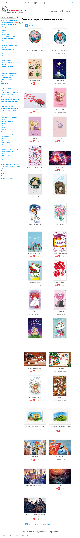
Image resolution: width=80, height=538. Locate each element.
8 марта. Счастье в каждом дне (35, 167)
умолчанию (33, 23)
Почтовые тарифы (40, 3)
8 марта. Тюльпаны (35, 282)
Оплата (7, 3)
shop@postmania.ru (52, 11)
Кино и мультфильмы (8, 94)
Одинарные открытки (8, 104)
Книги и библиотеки (8, 49)
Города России (6, 90)
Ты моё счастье (60, 109)
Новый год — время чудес (35, 368)
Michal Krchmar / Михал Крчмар (60, 50)
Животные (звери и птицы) (9, 45)
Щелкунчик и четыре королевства (35, 485)
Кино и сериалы (6, 147)
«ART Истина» (6, 86)
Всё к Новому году (7, 176)
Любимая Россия (60, 196)
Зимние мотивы (6, 77)
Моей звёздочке (60, 80)
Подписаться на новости (72, 9)
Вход (73, 3)
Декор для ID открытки (8, 115)
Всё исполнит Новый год (35, 397)
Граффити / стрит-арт (8, 38)
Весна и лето (5, 136)
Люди (4, 51)
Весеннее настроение (8, 22)
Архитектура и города (8, 36)
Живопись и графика (8, 43)
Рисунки (4, 58)
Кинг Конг (60, 485)
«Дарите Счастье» (7, 88)
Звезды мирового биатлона (10, 92)
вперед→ (49, 25)
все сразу (37, 25)
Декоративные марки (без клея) (11, 166)
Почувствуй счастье (35, 339)
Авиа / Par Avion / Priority (9, 110)
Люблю (35, 311)
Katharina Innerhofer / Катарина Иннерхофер (35, 51)
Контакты (30, 3)
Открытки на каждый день (9, 102)
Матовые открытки (7, 75)
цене (38, 23)
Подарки (3, 173)
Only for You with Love (60, 282)
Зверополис (35, 456)
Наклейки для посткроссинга (10, 108)
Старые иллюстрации (8, 66)
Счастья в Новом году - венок (35, 196)
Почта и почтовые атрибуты (10, 149)
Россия (4, 119)
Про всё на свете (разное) (9, 73)
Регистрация (68, 3)
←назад (44, 25)
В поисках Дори (60, 456)
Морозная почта (60, 368)
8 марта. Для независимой (60, 253)
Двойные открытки (7, 106)
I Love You (35, 109)
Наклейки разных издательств (10, 164)
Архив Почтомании (7, 178)
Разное (4, 129)
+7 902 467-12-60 (58, 9)
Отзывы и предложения (72, 11)
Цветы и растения (7, 71)
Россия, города (6, 60)
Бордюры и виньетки (8, 140)
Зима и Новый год (7, 134)
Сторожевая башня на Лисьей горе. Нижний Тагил (60, 427)
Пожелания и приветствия (9, 117)
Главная (23, 16)
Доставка (13, 3)
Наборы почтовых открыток (10, 99)
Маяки (4, 54)
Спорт (4, 64)
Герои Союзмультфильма (9, 24)
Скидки (19, 3)
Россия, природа (7, 62)
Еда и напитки (6, 41)
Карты (4, 47)
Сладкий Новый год (60, 339)
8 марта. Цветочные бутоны (35, 253)
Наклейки (5, 168)
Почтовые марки (6, 97)
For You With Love (60, 138)
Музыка (4, 56)
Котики (35, 138)
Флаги (4, 123)
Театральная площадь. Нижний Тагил (35, 426)
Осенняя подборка (7, 79)
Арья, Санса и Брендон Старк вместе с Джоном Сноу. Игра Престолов (35, 515)
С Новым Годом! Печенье (60, 397)
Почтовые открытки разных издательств (10, 83)
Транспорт (5, 69)
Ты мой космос (60, 167)
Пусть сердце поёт (60, 311)
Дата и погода (6, 113)
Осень (4, 138)
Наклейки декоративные (9, 132)
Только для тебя (60, 224)
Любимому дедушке (35, 80)
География (24, 3)
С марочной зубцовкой (8, 155)
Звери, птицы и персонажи (10, 145)
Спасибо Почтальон (7, 121)
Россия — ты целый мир (35, 224)
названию (42, 23)
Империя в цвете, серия (9, 27)
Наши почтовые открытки (9, 20)
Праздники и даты (7, 151)
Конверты (4, 171)
